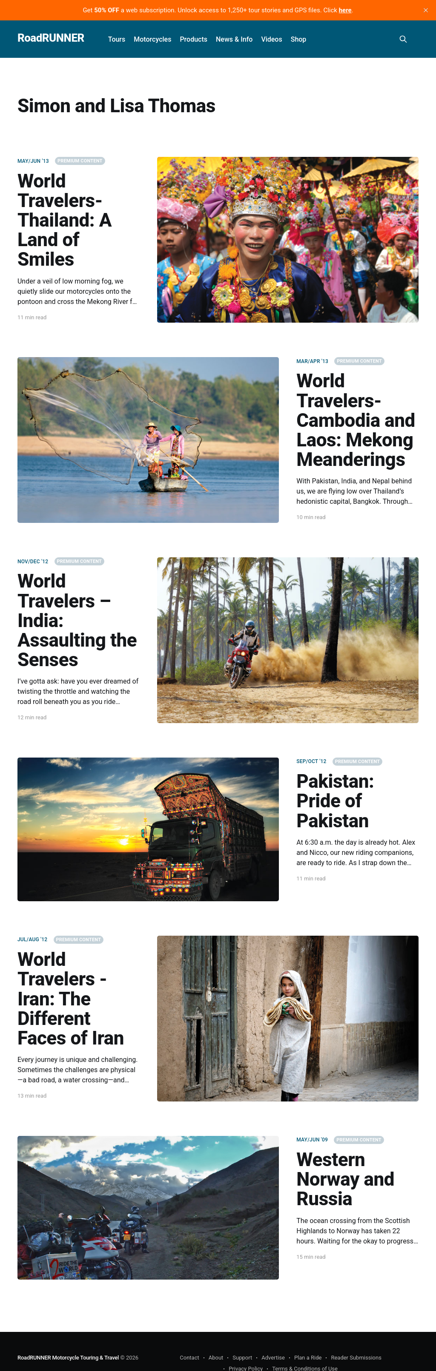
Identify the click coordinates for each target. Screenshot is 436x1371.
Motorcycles (152, 39)
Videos (271, 39)
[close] (426, 10)
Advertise (273, 1357)
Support (242, 1357)
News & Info (234, 39)
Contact (189, 1357)
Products (193, 39)
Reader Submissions (356, 1357)
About (216, 1357)
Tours (117, 39)
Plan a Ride (308, 1357)
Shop (299, 39)
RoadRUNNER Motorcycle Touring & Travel (68, 1357)
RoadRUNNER (50, 38)
